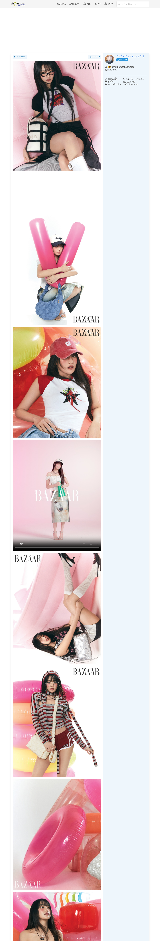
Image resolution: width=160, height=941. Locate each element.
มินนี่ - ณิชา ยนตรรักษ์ (130, 56)
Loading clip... (57, 495)
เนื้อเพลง (87, 4)
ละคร (98, 4)
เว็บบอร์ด (108, 4)
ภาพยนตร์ (74, 4)
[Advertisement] (80, 30)
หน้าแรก (61, 4)
